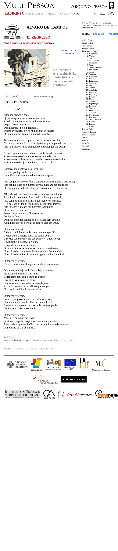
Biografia (93, 54)
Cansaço (92, 112)
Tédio (91, 58)
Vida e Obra (87, 40)
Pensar (92, 124)
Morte (91, 99)
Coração (92, 101)
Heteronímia (87, 46)
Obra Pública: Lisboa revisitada (96, 23)
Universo (93, 117)
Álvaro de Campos (47, 27)
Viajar (91, 56)
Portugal (85, 146)
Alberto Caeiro (88, 48)
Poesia (92, 122)
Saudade (92, 74)
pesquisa (98, 33)
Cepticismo (94, 115)
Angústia (93, 90)
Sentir (91, 65)
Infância (92, 106)
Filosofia (85, 143)
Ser (90, 85)
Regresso (93, 76)
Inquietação (94, 94)
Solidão (92, 78)
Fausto (84, 137)
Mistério (92, 83)
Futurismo (93, 69)
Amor (91, 126)
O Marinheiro (95, 119)
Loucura (92, 92)
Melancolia (94, 60)
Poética (85, 140)
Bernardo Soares (89, 135)
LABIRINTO (14, 13)
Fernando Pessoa (89, 132)
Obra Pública (87, 43)
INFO (76, 13)
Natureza (93, 63)
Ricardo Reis (87, 129)
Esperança (93, 103)
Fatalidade (93, 81)
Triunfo (92, 72)
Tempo (92, 88)
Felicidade (93, 110)
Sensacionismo (95, 67)
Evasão (92, 97)
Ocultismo (86, 149)
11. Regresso (38, 37)
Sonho (92, 108)
